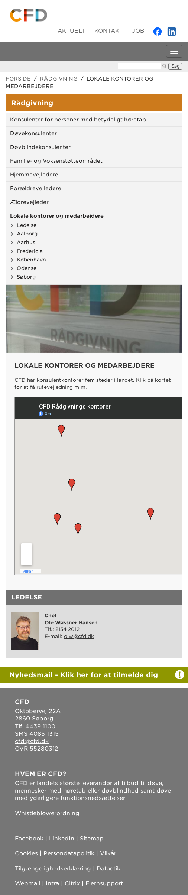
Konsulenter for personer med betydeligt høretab (78, 120)
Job (138, 30)
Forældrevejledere (35, 188)
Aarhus (26, 242)
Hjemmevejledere (34, 175)
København (31, 260)
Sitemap (92, 838)
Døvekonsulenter (33, 133)
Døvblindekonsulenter (40, 147)
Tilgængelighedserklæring (53, 868)
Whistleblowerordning (47, 813)
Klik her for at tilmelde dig (109, 675)
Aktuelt (71, 30)
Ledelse (26, 225)
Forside (18, 79)
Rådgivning (59, 79)
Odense (26, 268)
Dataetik (108, 868)
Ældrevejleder (29, 202)
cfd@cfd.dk (32, 741)
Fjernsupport (104, 883)
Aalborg (27, 234)
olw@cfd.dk (79, 636)
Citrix (72, 883)
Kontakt (108, 30)
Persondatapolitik (68, 853)
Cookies (26, 853)
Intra (52, 883)
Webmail (27, 883)
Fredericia (30, 251)
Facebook (29, 838)
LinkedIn (61, 838)
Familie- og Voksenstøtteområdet (56, 161)
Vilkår (108, 853)
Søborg (26, 277)
